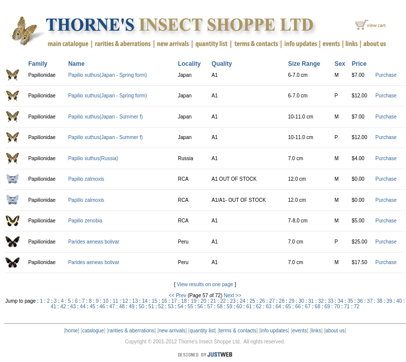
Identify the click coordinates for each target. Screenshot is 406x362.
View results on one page (205, 284)
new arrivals (172, 330)
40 (399, 301)
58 (220, 306)
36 (360, 301)
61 (249, 306)
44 (82, 306)
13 (135, 301)
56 (200, 306)
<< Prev (177, 295)
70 (337, 306)
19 (193, 301)
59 (229, 306)
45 (92, 306)
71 (347, 306)
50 (141, 306)
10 (106, 301)
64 (278, 306)
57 (210, 306)
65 (288, 306)
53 (170, 306)
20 (203, 301)
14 (145, 301)
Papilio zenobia (85, 220)
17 (174, 301)
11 (115, 301)
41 (53, 306)
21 (213, 301)
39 (389, 301)
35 (350, 301)
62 (259, 306)
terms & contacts (237, 330)
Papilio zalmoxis (86, 179)
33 (330, 301)
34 (340, 301)
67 (308, 306)
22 (223, 301)
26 (262, 301)
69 (327, 306)
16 (164, 301)
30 (301, 301)
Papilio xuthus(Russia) (93, 158)
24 (242, 301)
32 (321, 301)
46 (102, 306)
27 (272, 301)
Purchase (385, 75)
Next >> (232, 295)
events (299, 330)
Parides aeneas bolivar (94, 242)
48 (122, 306)
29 (291, 301)
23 (233, 301)
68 (317, 306)
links (316, 330)
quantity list (202, 330)
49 (131, 306)
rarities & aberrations (131, 330)
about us (335, 330)
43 (73, 306)
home (71, 330)
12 (125, 301)
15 (154, 301)
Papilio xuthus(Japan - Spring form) (107, 75)
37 (369, 301)
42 (63, 306)
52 (161, 306)
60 (239, 306)
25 (252, 301)
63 (268, 306)
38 (379, 301)
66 (297, 306)
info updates (274, 330)
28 (281, 301)
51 (151, 306)
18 (183, 301)
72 (356, 306)
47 (112, 306)
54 (180, 306)
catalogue (93, 330)
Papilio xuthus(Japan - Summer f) (105, 116)
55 (190, 306)
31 (311, 301)
